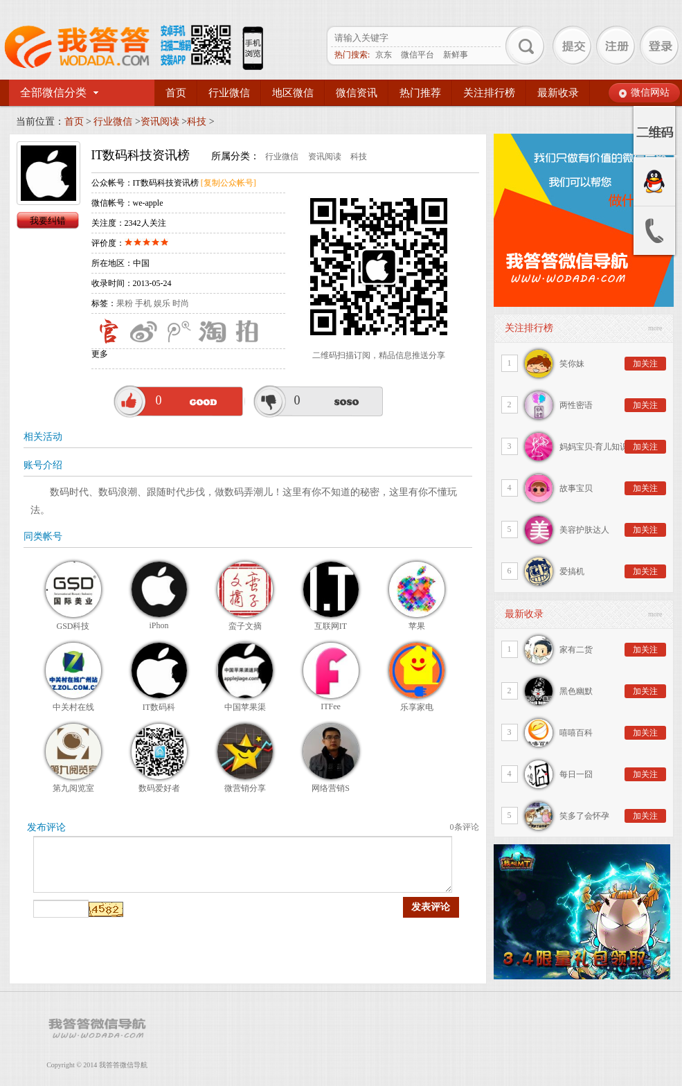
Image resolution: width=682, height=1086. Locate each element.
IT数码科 (159, 707)
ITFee (331, 706)
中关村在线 (73, 707)
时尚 (180, 303)
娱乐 (162, 303)
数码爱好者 (159, 788)
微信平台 (417, 55)
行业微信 (229, 92)
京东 (383, 55)
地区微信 (293, 92)
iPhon (158, 625)
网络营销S (331, 788)
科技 (196, 121)
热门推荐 (420, 92)
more (655, 328)
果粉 (124, 303)
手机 (143, 303)
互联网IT (330, 626)
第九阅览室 (73, 788)
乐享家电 (416, 707)
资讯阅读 (160, 121)
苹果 (417, 626)
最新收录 (558, 92)
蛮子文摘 (245, 626)
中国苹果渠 (245, 707)
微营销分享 (245, 788)
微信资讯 (356, 92)
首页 (175, 92)
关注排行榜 (489, 92)
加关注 (645, 363)
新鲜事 (455, 55)
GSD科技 (72, 626)
